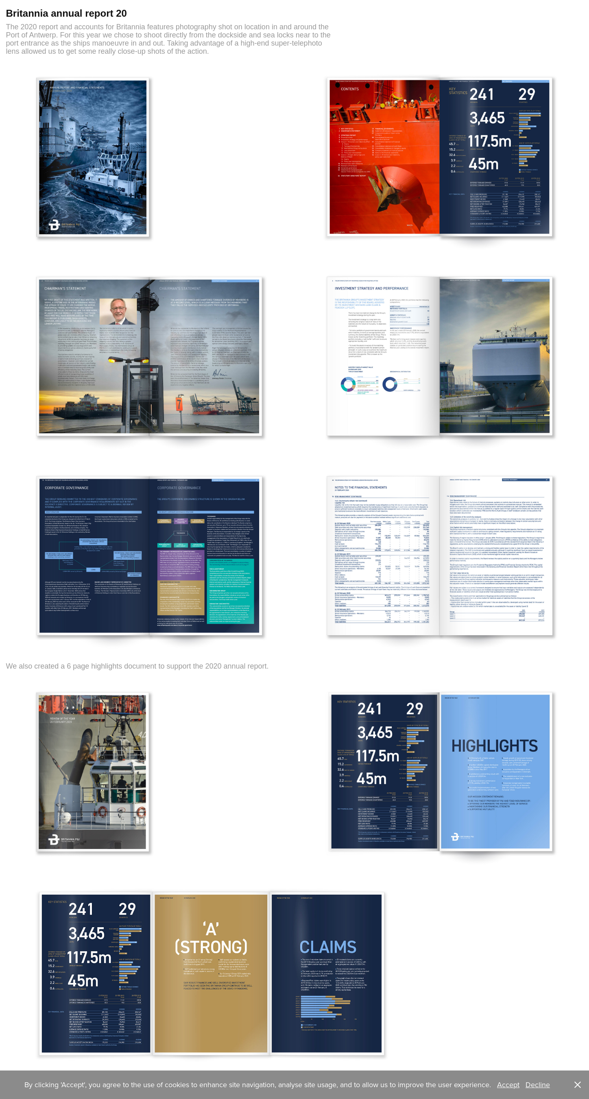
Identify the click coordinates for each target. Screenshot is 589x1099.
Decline (538, 1084)
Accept (508, 1084)
